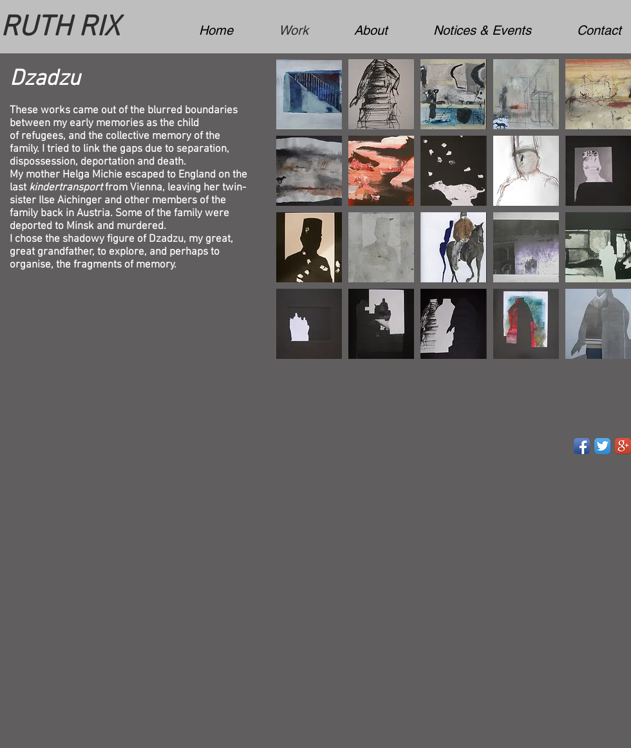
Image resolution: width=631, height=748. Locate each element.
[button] (309, 94)
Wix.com (188, 446)
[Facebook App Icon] (582, 446)
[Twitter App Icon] (602, 446)
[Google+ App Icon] (623, 446)
